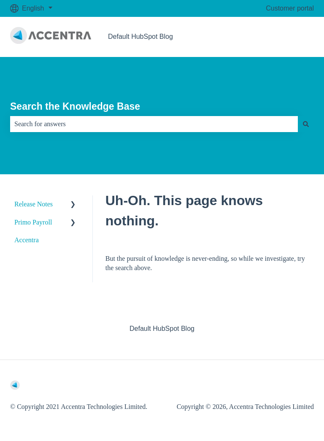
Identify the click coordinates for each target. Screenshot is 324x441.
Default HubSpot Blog (140, 36)
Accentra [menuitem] (26, 239)
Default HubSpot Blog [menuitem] (162, 328)
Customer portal (290, 8)
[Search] (306, 124)
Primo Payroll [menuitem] (33, 222)
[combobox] (154, 124)
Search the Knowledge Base (75, 106)
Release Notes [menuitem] (33, 204)
